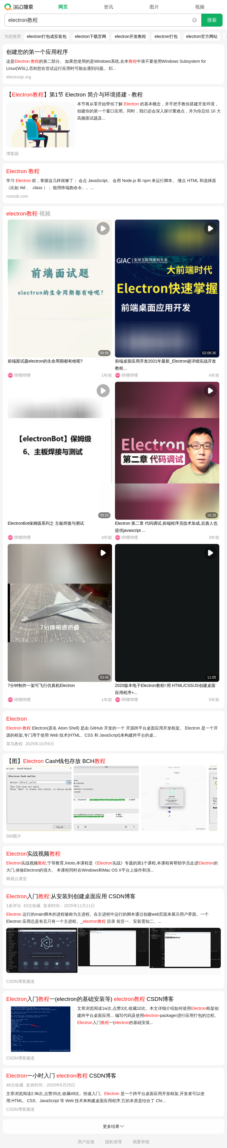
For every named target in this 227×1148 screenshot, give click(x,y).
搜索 (212, 19)
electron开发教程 (130, 36)
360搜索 (20, 7)
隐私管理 (113, 1141)
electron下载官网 (90, 36)
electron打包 (166, 36)
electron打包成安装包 (47, 36)
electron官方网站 (202, 36)
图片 (154, 6)
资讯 (108, 6)
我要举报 (141, 1141)
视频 (200, 6)
